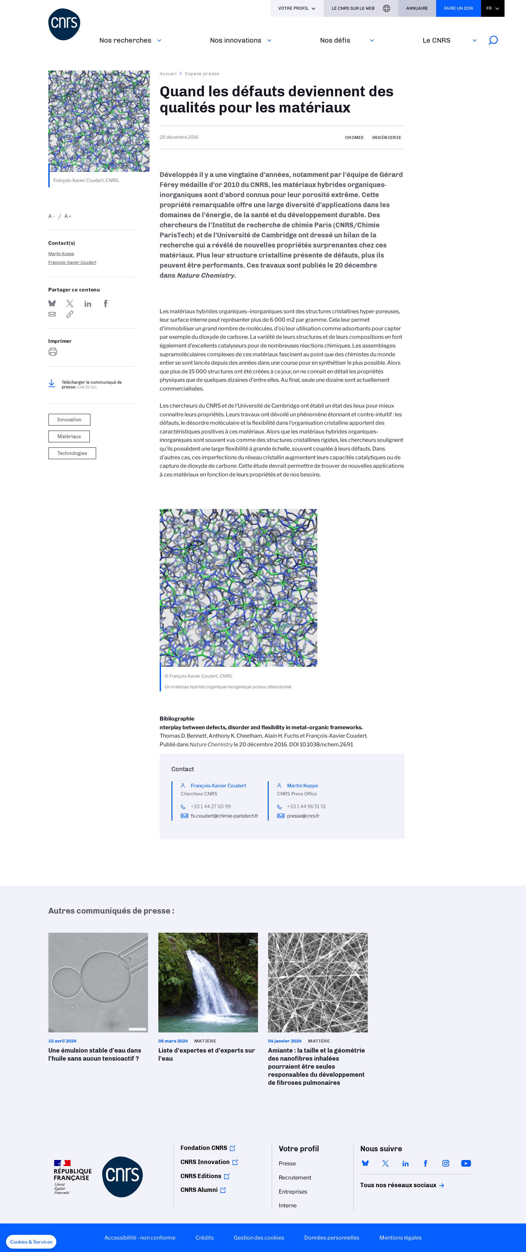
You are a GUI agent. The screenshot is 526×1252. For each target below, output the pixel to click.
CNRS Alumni (199, 1190)
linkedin (406, 1163)
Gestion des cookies (259, 1238)
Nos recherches (125, 40)
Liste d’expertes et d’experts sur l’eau (208, 999)
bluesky (365, 1163)
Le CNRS (437, 40)
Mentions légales (400, 1238)
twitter (385, 1163)
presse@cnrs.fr (303, 816)
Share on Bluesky (52, 303)
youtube (466, 1163)
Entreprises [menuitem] (293, 1192)
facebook (426, 1163)
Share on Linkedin (88, 303)
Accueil (168, 73)
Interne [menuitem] (288, 1205)
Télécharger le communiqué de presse (92, 385)
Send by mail (52, 314)
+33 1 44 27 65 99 (211, 806)
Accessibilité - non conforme (139, 1238)
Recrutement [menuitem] (295, 1177)
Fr (489, 8)
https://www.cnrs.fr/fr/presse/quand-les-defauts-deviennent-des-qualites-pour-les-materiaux (69, 314)
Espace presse (202, 73)
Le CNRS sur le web (353, 8)
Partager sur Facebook (105, 303)
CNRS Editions (200, 1176)
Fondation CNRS (203, 1148)
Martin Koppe (61, 253)
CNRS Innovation (205, 1162)
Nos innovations (235, 40)
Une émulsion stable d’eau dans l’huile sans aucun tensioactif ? (98, 999)
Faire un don (458, 8)
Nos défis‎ (335, 40)
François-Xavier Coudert (72, 262)
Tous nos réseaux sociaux (386, 1185)
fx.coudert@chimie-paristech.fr (224, 816)
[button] (31, 1242)
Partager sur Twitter (69, 303)
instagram (446, 1163)
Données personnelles (331, 1238)
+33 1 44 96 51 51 (306, 806)
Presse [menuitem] (287, 1163)
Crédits (205, 1238)
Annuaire (417, 8)
